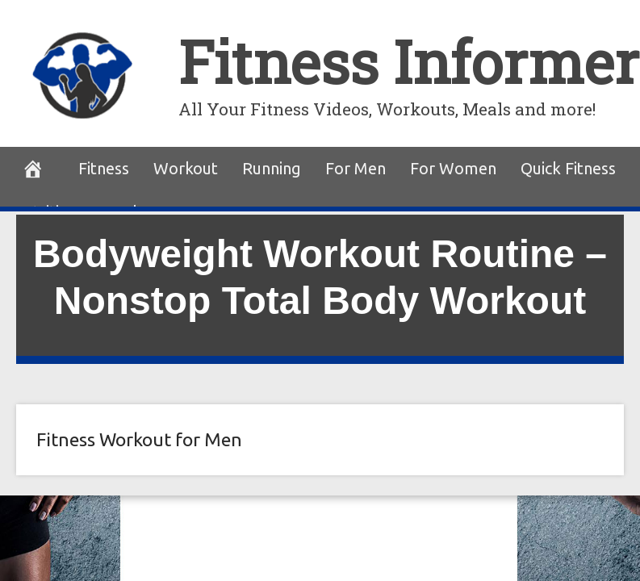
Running (271, 168)
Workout (185, 168)
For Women (453, 168)
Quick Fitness (568, 168)
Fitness (103, 168)
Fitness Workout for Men (139, 439)
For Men (355, 168)
